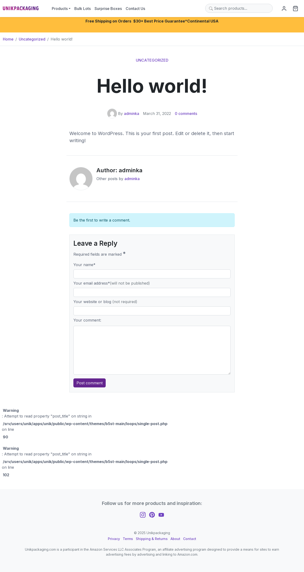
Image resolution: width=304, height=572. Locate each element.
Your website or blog (105, 301)
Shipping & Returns (152, 539)
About (175, 539)
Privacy (114, 539)
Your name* (84, 264)
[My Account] (284, 8)
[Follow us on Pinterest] (152, 514)
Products (60, 8)
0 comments (186, 113)
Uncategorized (152, 60)
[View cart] (295, 8)
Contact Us (135, 8)
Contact (189, 539)
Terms (128, 539)
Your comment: (87, 320)
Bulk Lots (82, 8)
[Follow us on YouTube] (161, 514)
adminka (131, 113)
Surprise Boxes (108, 8)
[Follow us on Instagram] (143, 514)
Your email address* (111, 283)
